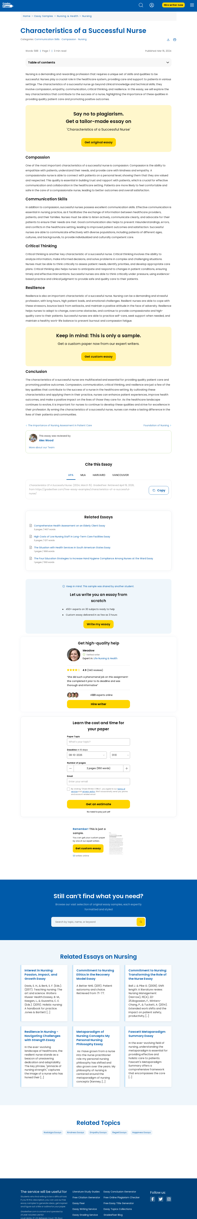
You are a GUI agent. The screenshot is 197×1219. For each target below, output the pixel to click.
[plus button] (126, 768)
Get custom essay (99, 356)
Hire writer (98, 704)
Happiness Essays (141, 1132)
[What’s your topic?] (98, 741)
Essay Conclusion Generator (120, 1191)
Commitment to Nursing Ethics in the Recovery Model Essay (95, 974)
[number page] (98, 768)
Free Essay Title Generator (119, 1203)
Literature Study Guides (86, 1191)
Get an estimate (98, 804)
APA (70, 475)
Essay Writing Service (85, 1209)
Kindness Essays (75, 1132)
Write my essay (98, 624)
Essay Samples (43, 16)
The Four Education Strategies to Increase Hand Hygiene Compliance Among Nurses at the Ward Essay (93, 558)
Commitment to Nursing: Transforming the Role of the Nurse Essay (148, 974)
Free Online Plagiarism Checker (122, 1197)
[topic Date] (87, 755)
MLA (83, 475)
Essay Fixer (79, 1203)
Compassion (69, 39)
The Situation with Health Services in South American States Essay (72, 547)
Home (27, 16)
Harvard (99, 475)
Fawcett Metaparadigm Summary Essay (147, 1034)
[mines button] (70, 768)
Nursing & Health (67, 16)
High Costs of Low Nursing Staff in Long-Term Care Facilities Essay (72, 536)
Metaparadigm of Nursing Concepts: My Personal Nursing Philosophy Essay (93, 1038)
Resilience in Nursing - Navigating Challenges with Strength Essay (42, 1036)
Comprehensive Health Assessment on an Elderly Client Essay (69, 525)
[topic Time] (120, 755)
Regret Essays (119, 1132)
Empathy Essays (98, 1132)
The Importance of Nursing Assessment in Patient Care (60, 425)
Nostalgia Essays (52, 1132)
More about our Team (42, 447)
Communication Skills (47, 39)
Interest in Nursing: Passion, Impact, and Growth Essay (41, 974)
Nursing (87, 16)
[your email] (98, 781)
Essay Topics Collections (118, 1209)
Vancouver (120, 475)
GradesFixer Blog (113, 1215)
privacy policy (88, 791)
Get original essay (99, 142)
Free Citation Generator (86, 1197)
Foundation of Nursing (156, 425)
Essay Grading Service (85, 1215)
